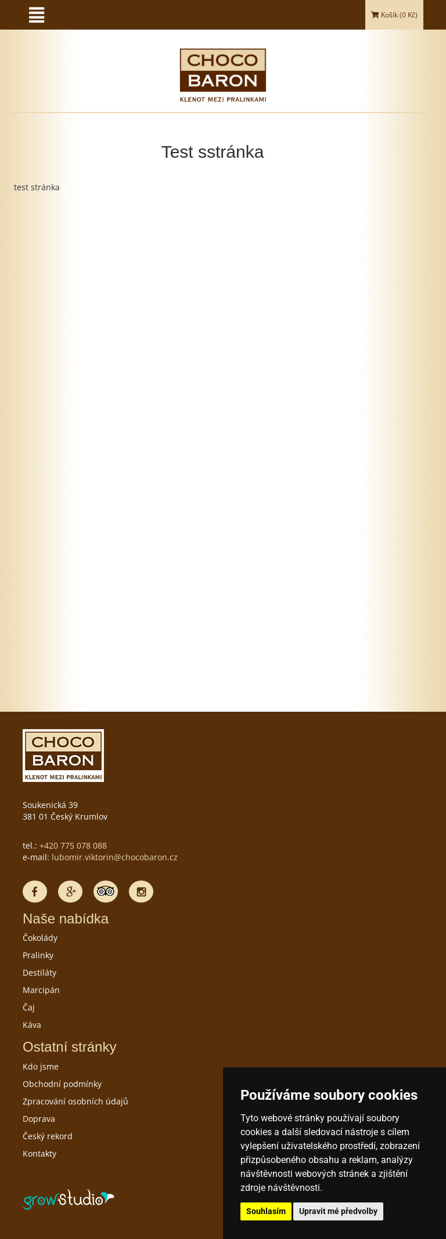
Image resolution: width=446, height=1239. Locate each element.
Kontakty (39, 1153)
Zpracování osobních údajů (75, 1101)
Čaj (29, 1007)
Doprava (39, 1118)
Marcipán (41, 989)
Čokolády (40, 937)
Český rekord (48, 1136)
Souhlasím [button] (266, 1211)
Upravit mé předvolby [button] (338, 1211)
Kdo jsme (41, 1066)
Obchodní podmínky (62, 1083)
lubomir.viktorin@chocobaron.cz (115, 857)
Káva (32, 1024)
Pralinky (38, 955)
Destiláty (39, 972)
